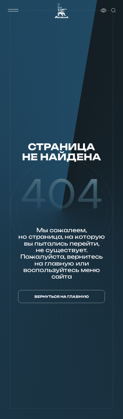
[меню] (13, 10)
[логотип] (62, 11)
